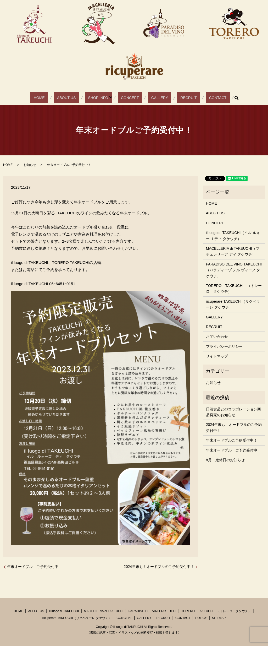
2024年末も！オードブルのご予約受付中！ (159, 566)
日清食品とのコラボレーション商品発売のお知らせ (233, 412)
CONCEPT (131, 98)
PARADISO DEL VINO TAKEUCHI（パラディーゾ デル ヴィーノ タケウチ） (234, 270)
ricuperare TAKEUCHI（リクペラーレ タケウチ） (233, 304)
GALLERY (155, 98)
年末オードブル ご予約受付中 (32, 566)
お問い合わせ (217, 336)
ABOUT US (77, 98)
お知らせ (30, 165)
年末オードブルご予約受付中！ (231, 440)
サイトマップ (217, 356)
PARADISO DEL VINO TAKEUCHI (152, 611)
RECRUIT (177, 98)
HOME (56, 98)
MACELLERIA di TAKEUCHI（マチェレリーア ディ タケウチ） (232, 251)
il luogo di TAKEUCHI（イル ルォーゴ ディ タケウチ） (233, 236)
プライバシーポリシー (224, 346)
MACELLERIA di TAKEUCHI (104, 611)
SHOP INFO (103, 98)
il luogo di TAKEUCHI (64, 611)
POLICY (201, 618)
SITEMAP (219, 618)
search (216, 98)
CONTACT (200, 98)
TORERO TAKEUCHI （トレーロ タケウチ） (234, 289)
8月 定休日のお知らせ (225, 460)
